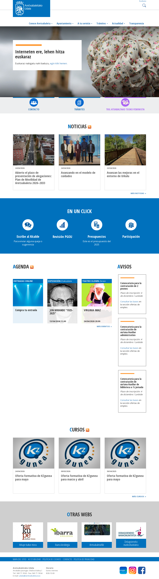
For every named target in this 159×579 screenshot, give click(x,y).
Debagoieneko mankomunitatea (131, 543)
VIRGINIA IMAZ (92, 310)
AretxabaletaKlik (97, 545)
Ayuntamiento (65, 23)
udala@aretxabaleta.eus (29, 575)
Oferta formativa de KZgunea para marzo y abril (79, 477)
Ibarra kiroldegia (62, 545)
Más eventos (104, 326)
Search (144, 5)
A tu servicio (85, 23)
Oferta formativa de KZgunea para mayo (33, 477)
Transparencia (136, 23)
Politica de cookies (52, 559)
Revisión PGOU (62, 236)
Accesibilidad (34, 559)
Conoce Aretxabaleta (40, 23)
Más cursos (139, 496)
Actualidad (118, 23)
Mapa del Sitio (19, 559)
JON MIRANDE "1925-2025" (61, 311)
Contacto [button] (33, 109)
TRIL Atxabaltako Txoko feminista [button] (125, 109)
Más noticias (138, 193)
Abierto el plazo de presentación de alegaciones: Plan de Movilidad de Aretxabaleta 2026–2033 (33, 177)
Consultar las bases (129, 301)
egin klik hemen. (58, 63)
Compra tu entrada (26, 310)
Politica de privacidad (84, 559)
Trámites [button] (79, 109)
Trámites (102, 23)
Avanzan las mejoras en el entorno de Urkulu (123, 174)
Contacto (67, 559)
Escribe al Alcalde (28, 236)
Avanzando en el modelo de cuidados (78, 174)
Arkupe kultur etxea (28, 545)
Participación (131, 236)
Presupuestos (97, 236)
